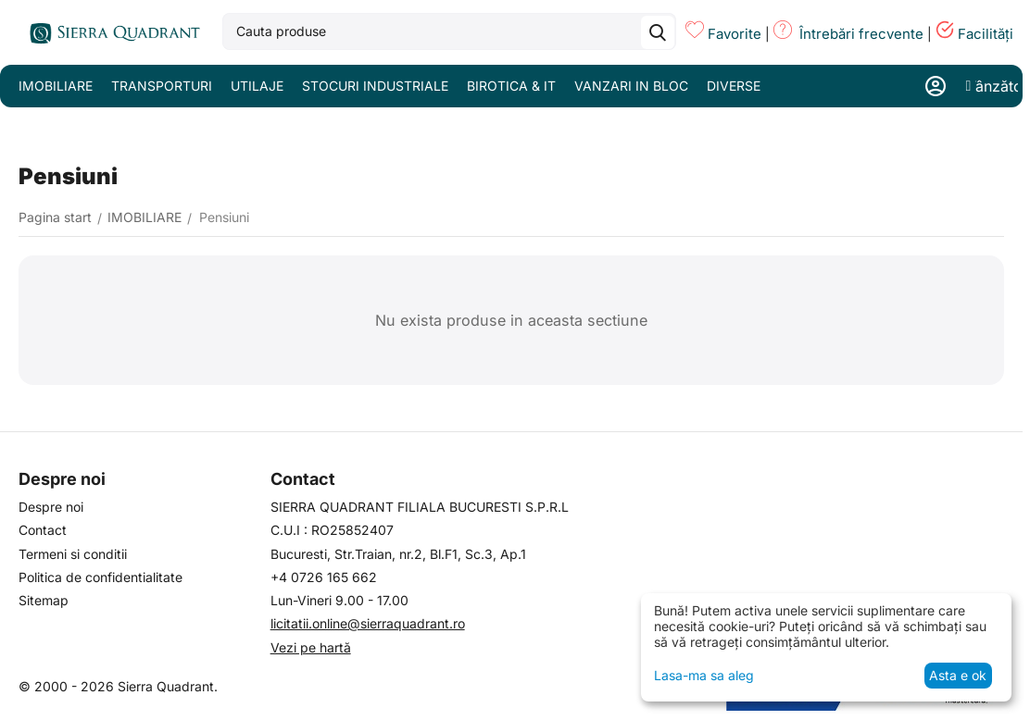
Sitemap (44, 600)
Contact (43, 530)
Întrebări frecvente (861, 34)
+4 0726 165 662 (323, 577)
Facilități (985, 34)
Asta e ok (957, 675)
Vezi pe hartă (310, 647)
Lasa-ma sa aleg (704, 675)
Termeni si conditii (73, 554)
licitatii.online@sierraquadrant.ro (367, 623)
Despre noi (51, 507)
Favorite (734, 34)
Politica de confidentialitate (100, 577)
